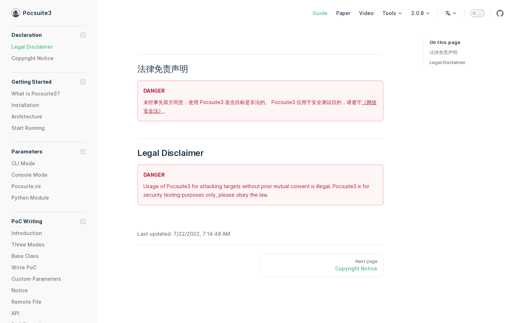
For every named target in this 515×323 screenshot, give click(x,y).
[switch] (477, 13)
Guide (320, 13)
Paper (343, 13)
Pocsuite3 (31, 13)
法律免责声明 (443, 52)
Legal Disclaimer (448, 62)
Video (366, 13)
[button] (48, 35)
